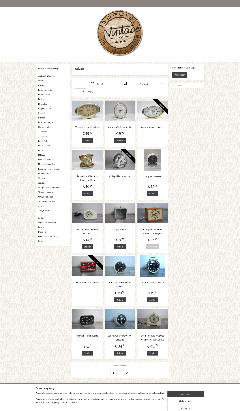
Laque (40, 150)
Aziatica (41, 85)
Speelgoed (41, 182)
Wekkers (44, 136)
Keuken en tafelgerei (46, 122)
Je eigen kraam (44, 210)
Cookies (41, 241)
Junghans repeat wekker (153, 282)
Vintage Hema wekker (120, 176)
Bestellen (87, 140)
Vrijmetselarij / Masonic (47, 201)
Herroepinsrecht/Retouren (48, 236)
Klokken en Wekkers (45, 127)
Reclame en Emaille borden (48, 168)
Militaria (41, 154)
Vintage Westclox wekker (120, 127)
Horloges (41, 117)
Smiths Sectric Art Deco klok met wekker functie (152, 337)
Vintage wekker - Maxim (152, 127)
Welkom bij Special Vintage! (48, 68)
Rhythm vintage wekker (87, 282)
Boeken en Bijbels (44, 94)
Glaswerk (41, 113)
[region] (100, 401)
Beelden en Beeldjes (45, 89)
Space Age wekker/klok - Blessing (120, 337)
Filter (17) (97, 84)
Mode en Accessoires (46, 159)
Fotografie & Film (44, 108)
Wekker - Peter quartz (87, 335)
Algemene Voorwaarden (47, 222)
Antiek (40, 80)
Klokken (44, 131)
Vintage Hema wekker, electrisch (87, 231)
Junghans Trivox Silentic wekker (120, 284)
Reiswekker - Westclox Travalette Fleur (87, 178)
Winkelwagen (180, 74)
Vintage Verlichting (45, 196)
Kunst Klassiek (44, 145)
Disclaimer (42, 231)
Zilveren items (43, 205)
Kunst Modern (43, 141)
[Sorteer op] (143, 84)
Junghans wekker (152, 176)
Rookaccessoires (44, 173)
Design (41, 99)
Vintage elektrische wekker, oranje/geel (152, 231)
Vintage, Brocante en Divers (48, 187)
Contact (41, 217)
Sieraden (41, 178)
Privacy (41, 227)
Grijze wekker (119, 229)
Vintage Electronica (45, 192)
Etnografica (42, 103)
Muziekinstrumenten (46, 164)
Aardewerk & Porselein (46, 76)
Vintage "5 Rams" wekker (87, 127)
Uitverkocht (152, 246)
